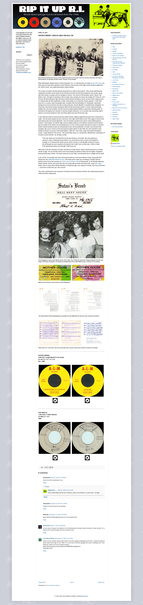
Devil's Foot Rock (96, 83)
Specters (114, 112)
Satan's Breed (116, 110)
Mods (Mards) (116, 86)
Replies (47, 486)
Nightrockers (116, 95)
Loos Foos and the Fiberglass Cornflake (118, 77)
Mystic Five (115, 91)
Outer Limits (115, 102)
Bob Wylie (98, 163)
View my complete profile (118, 146)
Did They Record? (117, 127)
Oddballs (114, 97)
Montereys (115, 88)
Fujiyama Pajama (117, 65)
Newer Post (42, 582)
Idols (113, 72)
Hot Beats (115, 69)
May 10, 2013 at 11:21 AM (65, 490)
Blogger (86, 596)
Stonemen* (115, 114)
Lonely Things (116, 74)
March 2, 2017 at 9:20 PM (57, 525)
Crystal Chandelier (117, 53)
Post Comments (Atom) (53, 585)
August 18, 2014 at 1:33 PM (59, 503)
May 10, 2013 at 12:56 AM (58, 477)
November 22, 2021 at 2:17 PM (64, 538)
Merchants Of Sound (118, 84)
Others (114, 99)
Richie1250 (46, 525)
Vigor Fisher (115, 119)
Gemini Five (115, 67)
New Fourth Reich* (117, 93)
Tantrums (115, 116)
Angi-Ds (114, 49)
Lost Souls (115, 80)
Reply (44, 482)
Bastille (114, 51)
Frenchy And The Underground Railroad (118, 62)
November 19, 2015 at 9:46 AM (58, 514)
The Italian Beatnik (48, 538)
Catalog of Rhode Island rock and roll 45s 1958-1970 (119, 37)
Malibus (114, 82)
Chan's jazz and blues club (70, 161)
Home (72, 582)
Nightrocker (51, 490)
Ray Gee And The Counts (119, 108)
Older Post (101, 582)
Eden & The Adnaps (118, 55)
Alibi (113, 47)
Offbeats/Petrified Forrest (56, 159)
